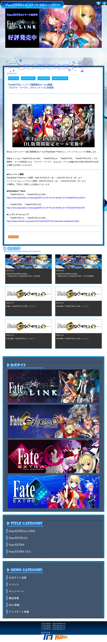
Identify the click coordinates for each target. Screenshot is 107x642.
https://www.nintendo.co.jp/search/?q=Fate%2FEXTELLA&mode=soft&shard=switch (43, 221)
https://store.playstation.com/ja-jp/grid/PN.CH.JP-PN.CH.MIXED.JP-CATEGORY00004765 (46, 208)
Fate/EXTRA (13, 78)
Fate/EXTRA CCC (28, 78)
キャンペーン (13, 237)
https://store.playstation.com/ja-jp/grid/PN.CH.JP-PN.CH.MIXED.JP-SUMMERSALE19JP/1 (46, 198)
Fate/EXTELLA (44, 78)
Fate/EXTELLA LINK (60, 78)
